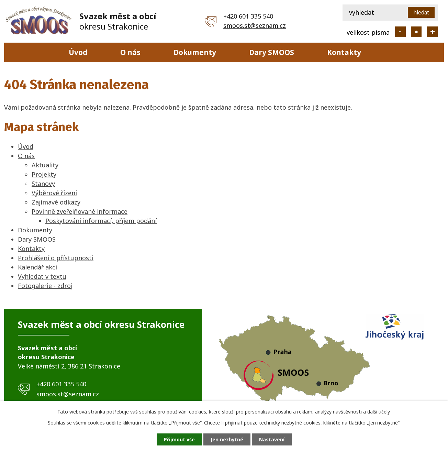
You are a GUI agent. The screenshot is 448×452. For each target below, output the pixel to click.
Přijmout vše (179, 439)
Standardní (416, 31)
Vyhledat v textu (42, 276)
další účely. (379, 411)
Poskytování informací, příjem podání (101, 221)
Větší (432, 31)
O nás (130, 52)
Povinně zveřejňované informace (79, 211)
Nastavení (271, 439)
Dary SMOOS (271, 52)
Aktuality (45, 165)
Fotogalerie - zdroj (45, 286)
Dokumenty (194, 52)
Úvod (78, 52)
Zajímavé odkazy (56, 202)
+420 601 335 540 (248, 16)
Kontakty (344, 52)
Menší (400, 31)
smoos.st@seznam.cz (254, 25)
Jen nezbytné (227, 439)
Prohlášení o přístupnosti (55, 258)
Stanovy (43, 183)
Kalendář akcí (37, 267)
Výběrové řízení (54, 193)
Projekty (44, 174)
